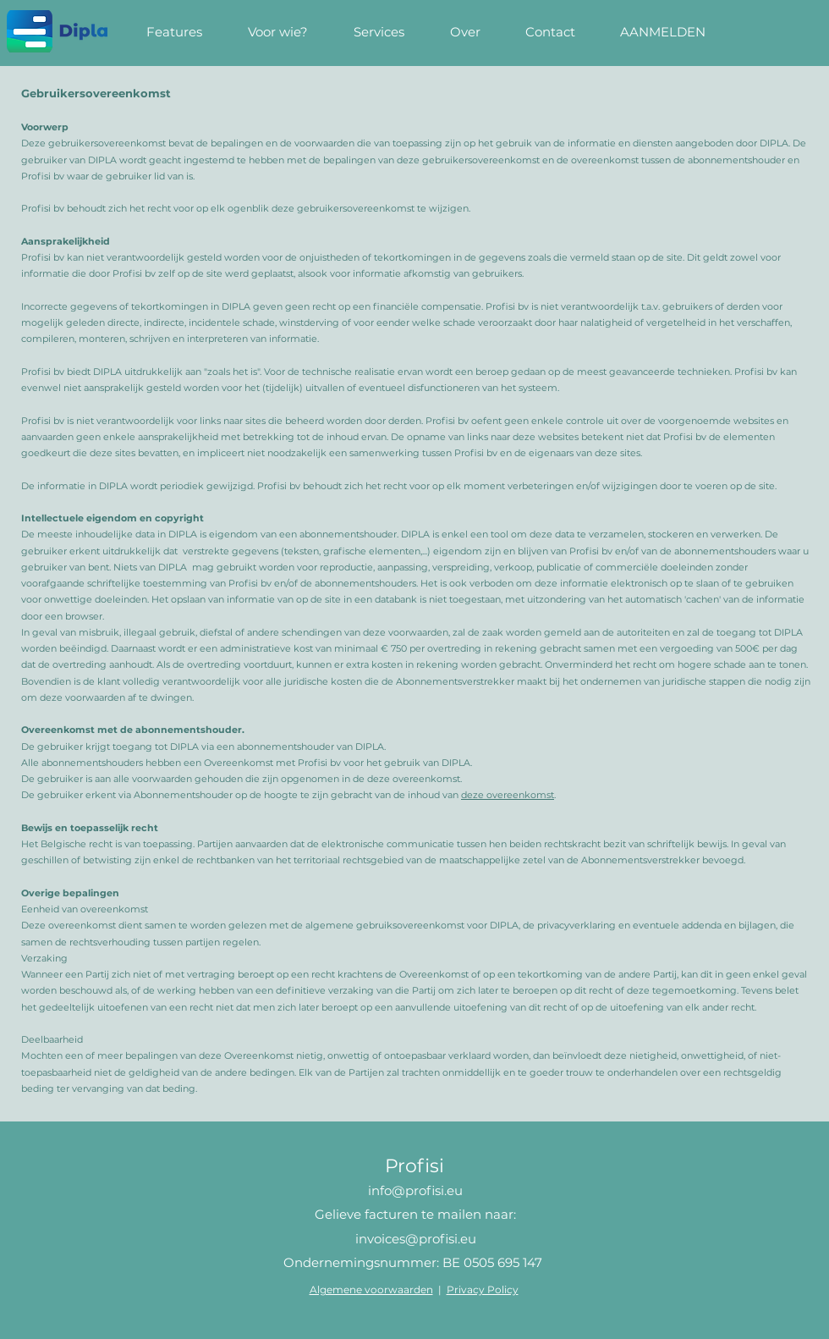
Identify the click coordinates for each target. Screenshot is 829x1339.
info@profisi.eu (415, 1190)
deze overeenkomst (507, 795)
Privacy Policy (483, 1289)
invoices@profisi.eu (415, 1239)
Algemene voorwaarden (371, 1289)
